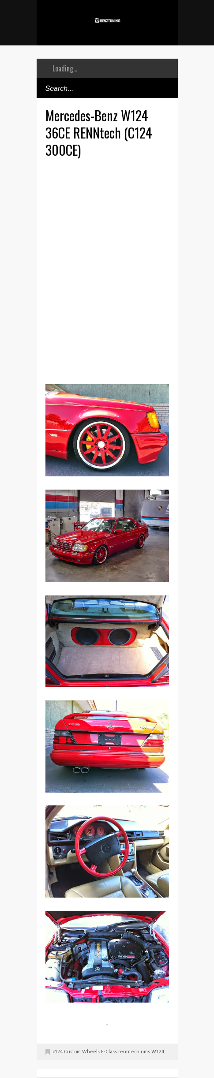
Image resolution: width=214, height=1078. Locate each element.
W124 (157, 1052)
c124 (58, 1052)
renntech (128, 1052)
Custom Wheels (82, 1052)
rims (145, 1052)
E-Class (109, 1052)
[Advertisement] (107, 270)
